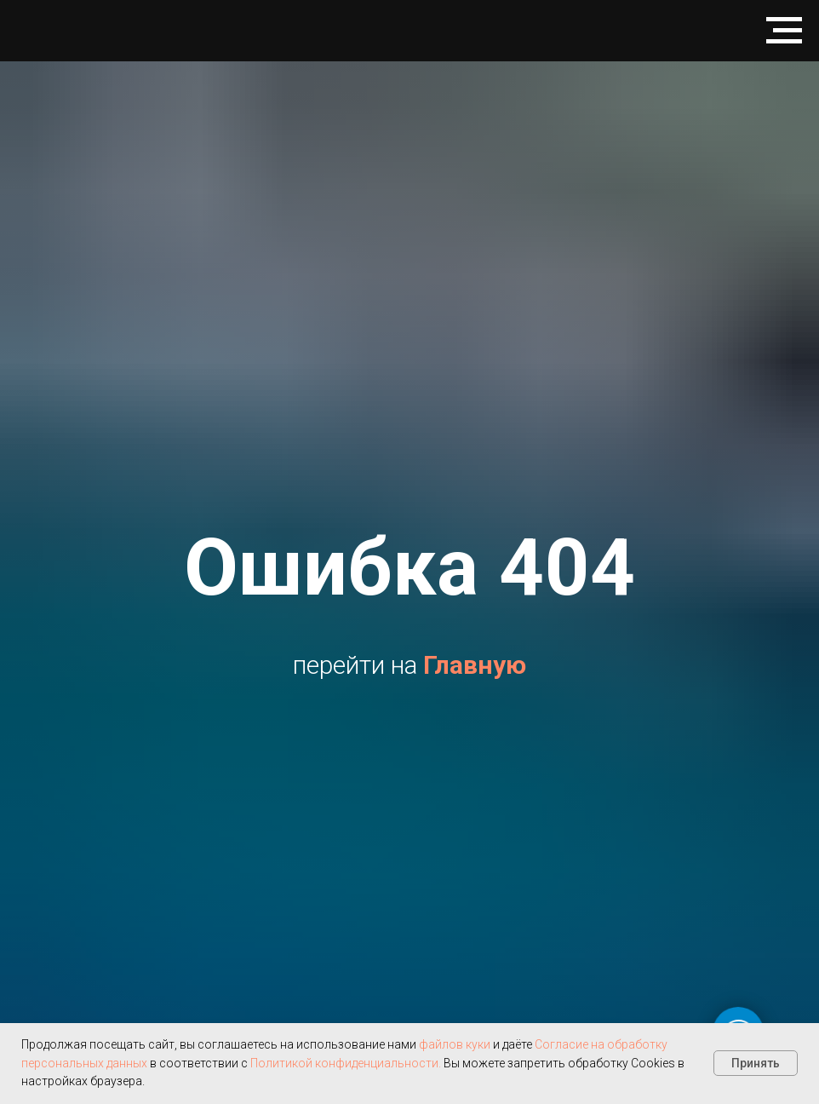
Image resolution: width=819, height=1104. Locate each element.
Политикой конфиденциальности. (344, 1063)
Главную (474, 665)
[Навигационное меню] (784, 30)
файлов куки (454, 1044)
